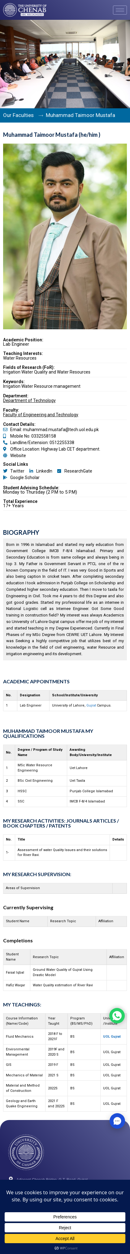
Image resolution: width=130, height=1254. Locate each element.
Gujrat (91, 705)
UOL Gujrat (112, 1037)
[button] (117, 1121)
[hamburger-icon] (120, 10)
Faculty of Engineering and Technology (40, 414)
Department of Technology (29, 400)
